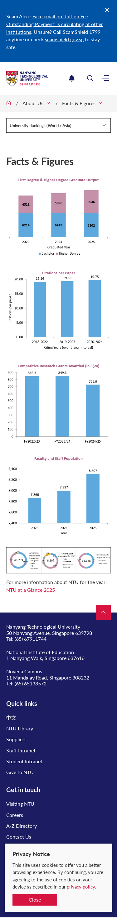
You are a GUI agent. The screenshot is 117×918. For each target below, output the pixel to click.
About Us (32, 103)
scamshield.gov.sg (64, 39)
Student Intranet (24, 761)
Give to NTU (20, 772)
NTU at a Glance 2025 (30, 590)
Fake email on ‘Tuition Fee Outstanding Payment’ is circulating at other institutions (54, 24)
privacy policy (81, 886)
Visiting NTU (20, 804)
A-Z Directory (21, 826)
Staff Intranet (21, 750)
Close (35, 899)
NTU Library (19, 728)
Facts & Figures (78, 103)
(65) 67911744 (30, 639)
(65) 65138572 (30, 683)
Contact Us (18, 837)
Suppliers (16, 739)
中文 (11, 717)
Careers (14, 815)
